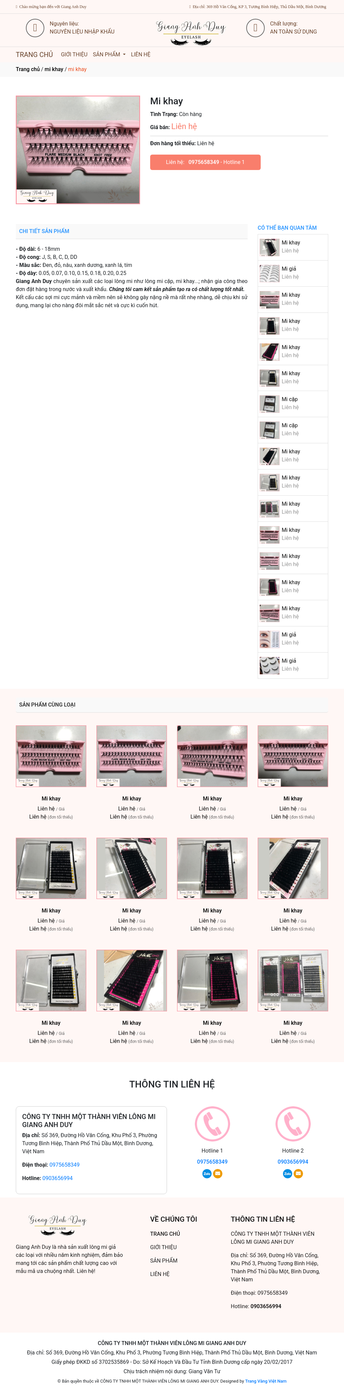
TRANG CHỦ (34, 55)
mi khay (54, 69)
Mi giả (289, 269)
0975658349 (203, 162)
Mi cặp (290, 399)
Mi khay (291, 242)
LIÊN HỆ (140, 54)
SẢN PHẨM (107, 54)
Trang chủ (28, 69)
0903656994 (57, 1178)
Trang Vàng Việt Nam (266, 1381)
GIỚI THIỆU (74, 54)
